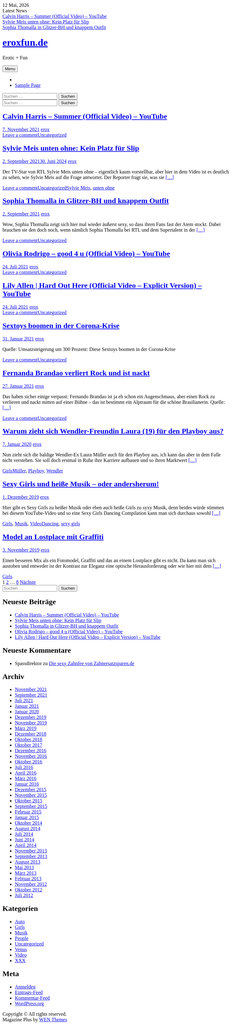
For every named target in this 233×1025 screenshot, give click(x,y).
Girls (7, 470)
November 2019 (31, 722)
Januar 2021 (27, 706)
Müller (19, 470)
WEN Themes (53, 1019)
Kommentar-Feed (32, 998)
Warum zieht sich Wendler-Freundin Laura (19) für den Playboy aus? (113, 431)
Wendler (54, 470)
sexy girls (70, 523)
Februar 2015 (28, 811)
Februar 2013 (28, 878)
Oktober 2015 (28, 800)
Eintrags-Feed (29, 992)
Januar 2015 (27, 817)
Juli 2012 (24, 895)
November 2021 (31, 689)
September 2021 (31, 695)
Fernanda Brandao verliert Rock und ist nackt (76, 373)
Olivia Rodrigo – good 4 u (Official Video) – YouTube (86, 254)
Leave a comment (20, 135)
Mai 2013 (24, 867)
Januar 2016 (27, 784)
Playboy (36, 470)
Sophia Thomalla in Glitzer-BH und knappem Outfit (54, 27)
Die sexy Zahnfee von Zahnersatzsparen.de (91, 663)
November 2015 (31, 795)
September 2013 (31, 856)
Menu (10, 68)
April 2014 (26, 845)
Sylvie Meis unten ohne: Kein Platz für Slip (45, 21)
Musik (21, 523)
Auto (20, 921)
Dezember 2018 (30, 734)
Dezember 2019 (30, 717)
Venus (21, 949)
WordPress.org (29, 1003)
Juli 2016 (24, 767)
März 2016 (26, 778)
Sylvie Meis (78, 187)
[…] (170, 177)
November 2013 (31, 850)
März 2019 (26, 728)
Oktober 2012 (28, 889)
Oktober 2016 (28, 761)
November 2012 (31, 884)
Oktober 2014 (28, 823)
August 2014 (27, 828)
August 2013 (27, 862)
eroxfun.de (25, 42)
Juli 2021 (24, 700)
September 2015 (31, 806)
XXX (20, 960)
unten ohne (104, 187)
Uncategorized (52, 135)
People (21, 938)
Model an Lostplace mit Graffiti (53, 537)
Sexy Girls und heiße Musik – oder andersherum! (80, 484)
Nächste (28, 582)
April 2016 (26, 772)
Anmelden (25, 986)
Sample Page (28, 85)
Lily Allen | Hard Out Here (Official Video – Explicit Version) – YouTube (88, 637)
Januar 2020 (27, 711)
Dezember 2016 (30, 750)
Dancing (50, 523)
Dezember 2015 (30, 789)
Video (36, 523)
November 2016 (31, 756)
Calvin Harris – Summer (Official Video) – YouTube (54, 16)
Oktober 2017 (28, 745)
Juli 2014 (24, 834)
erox (45, 129)
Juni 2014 (24, 839)
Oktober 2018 (28, 739)
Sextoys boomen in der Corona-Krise (60, 326)
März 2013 (26, 873)
